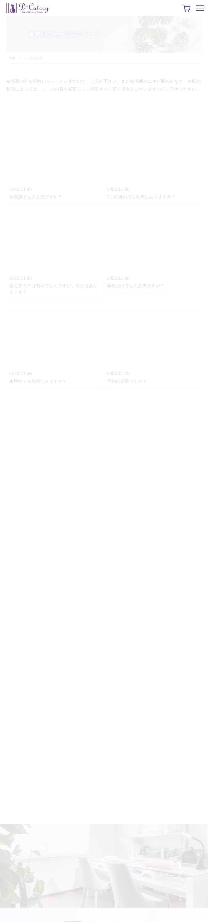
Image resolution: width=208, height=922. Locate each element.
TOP (12, 58)
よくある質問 (32, 58)
